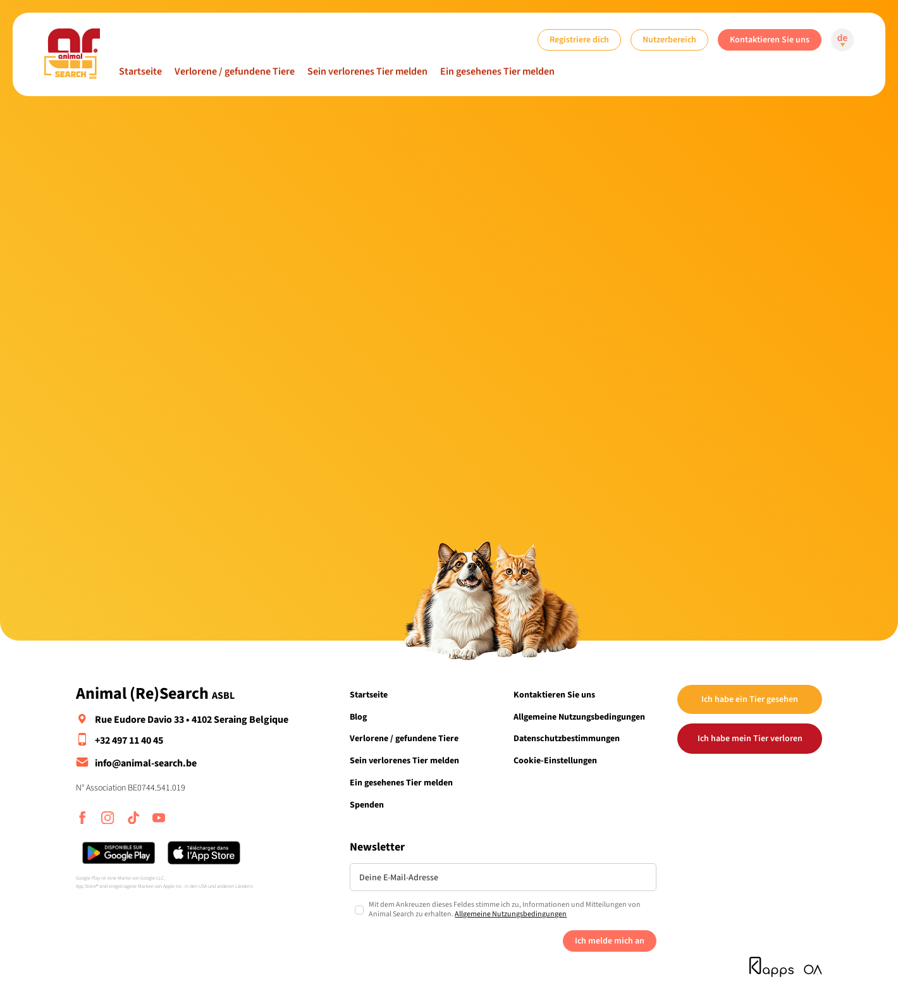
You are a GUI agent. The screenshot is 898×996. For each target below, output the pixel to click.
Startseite (140, 71)
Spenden (367, 804)
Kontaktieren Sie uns (769, 39)
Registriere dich (579, 39)
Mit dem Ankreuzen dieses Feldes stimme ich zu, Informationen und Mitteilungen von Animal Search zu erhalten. (505, 910)
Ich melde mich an (609, 940)
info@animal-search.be (146, 763)
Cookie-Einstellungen (555, 760)
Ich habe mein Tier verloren (750, 738)
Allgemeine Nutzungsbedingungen (579, 716)
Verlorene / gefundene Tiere (235, 71)
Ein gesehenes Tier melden (497, 71)
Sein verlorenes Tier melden (367, 71)
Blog (358, 716)
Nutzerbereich (669, 39)
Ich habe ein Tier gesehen (749, 699)
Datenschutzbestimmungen (567, 738)
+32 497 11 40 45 (129, 740)
